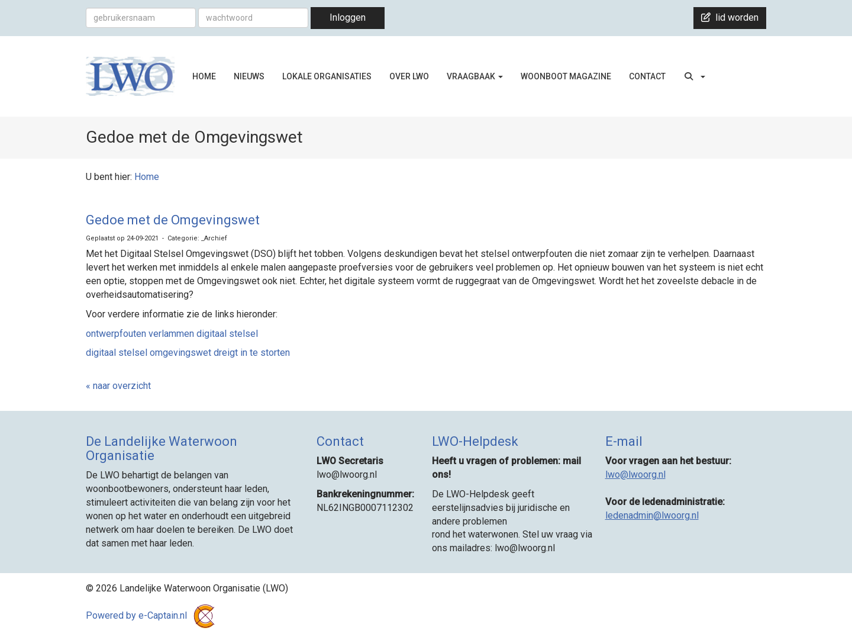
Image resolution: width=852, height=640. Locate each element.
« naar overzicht (118, 385)
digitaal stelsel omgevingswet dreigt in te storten (188, 352)
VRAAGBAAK (475, 76)
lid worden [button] (730, 17)
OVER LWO (409, 76)
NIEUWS (249, 76)
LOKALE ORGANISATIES (327, 76)
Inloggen (348, 17)
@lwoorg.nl (635, 474)
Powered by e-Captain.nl (152, 615)
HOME (204, 76)
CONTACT (647, 76)
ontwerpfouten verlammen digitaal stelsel (172, 333)
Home (146, 176)
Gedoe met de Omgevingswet (173, 220)
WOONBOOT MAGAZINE (566, 76)
